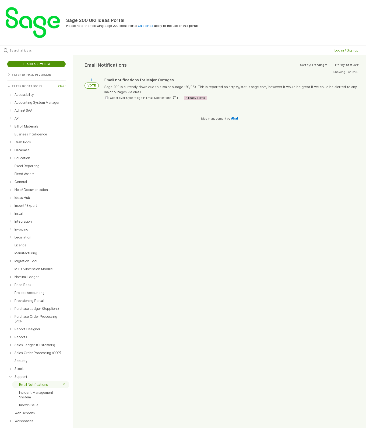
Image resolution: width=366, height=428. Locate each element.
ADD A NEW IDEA (36, 64)
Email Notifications (158, 98)
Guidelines (145, 26)
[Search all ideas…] (42, 50)
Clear (62, 86)
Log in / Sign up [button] (346, 50)
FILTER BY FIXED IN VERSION (29, 74)
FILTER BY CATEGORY (24, 86)
